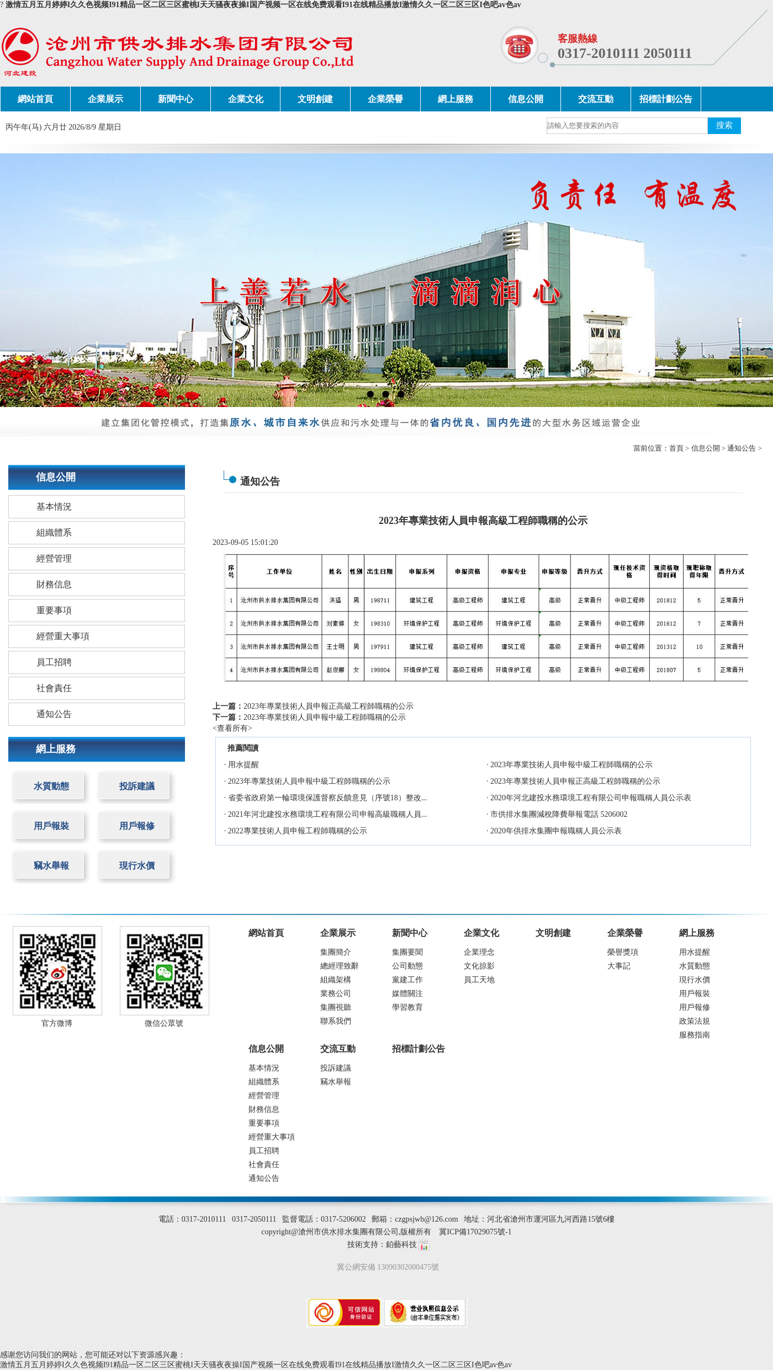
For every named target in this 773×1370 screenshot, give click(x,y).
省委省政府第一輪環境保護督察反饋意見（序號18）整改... (327, 798)
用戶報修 (137, 826)
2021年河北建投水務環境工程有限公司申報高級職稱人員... (327, 814)
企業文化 (245, 99)
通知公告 (741, 448)
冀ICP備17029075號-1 (475, 1232)
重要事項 (54, 610)
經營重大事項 (62, 636)
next (742, 279)
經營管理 (54, 558)
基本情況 (54, 506)
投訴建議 (137, 786)
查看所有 (232, 728)
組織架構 (335, 980)
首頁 (676, 448)
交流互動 (595, 99)
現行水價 (137, 865)
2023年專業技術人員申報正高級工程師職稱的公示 (328, 706)
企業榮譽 (385, 99)
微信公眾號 (164, 1023)
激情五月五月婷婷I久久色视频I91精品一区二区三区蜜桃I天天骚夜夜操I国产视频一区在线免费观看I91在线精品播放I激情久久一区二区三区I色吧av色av (263, 5)
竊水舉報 (51, 865)
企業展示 (105, 99)
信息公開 (525, 99)
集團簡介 (335, 952)
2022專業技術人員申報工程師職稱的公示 (297, 831)
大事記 (619, 966)
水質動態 (51, 786)
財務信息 (54, 584)
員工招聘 (54, 662)
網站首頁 (35, 99)
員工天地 (479, 980)
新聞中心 (175, 99)
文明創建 (315, 99)
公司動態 (407, 966)
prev (30, 279)
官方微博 (56, 1023)
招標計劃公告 (665, 99)
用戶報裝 (51, 826)
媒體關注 (407, 993)
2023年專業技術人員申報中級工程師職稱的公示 (324, 717)
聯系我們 (335, 1021)
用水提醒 (243, 765)
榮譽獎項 (622, 952)
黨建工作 (407, 980)
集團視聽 (335, 1007)
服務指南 (694, 1035)
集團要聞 (407, 952)
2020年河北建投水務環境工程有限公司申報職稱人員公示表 (590, 798)
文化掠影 (479, 966)
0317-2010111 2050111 (625, 53)
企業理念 (479, 952)
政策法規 (694, 1021)
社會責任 (54, 688)
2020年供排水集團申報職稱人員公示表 (556, 831)
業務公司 (335, 993)
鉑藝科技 (401, 1244)
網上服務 (455, 99)
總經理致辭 (339, 966)
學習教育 (407, 1007)
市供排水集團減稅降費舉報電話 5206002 (559, 814)
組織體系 (54, 532)
